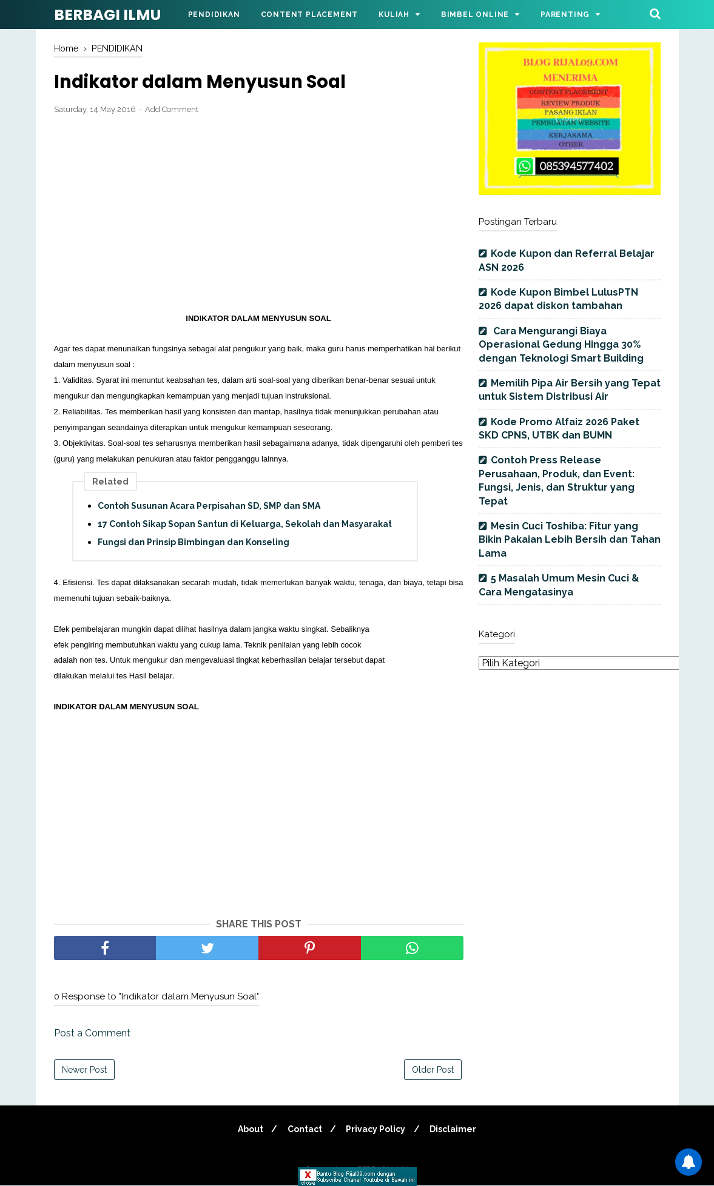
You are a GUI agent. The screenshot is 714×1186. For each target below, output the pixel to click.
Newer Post (84, 1070)
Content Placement (310, 14)
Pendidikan (214, 14)
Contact (303, 1130)
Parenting (565, 14)
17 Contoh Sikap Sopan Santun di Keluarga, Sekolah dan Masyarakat (245, 524)
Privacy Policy (376, 1130)
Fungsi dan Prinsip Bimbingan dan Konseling (193, 543)
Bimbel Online (475, 14)
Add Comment (171, 110)
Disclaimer (456, 1130)
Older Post (433, 1070)
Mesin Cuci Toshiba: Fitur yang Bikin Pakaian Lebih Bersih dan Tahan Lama (570, 539)
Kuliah (394, 14)
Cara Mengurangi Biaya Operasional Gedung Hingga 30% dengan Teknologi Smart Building (561, 344)
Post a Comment (92, 1033)
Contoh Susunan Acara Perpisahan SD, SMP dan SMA (209, 506)
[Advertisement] (258, 214)
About (247, 1130)
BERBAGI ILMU (107, 14)
